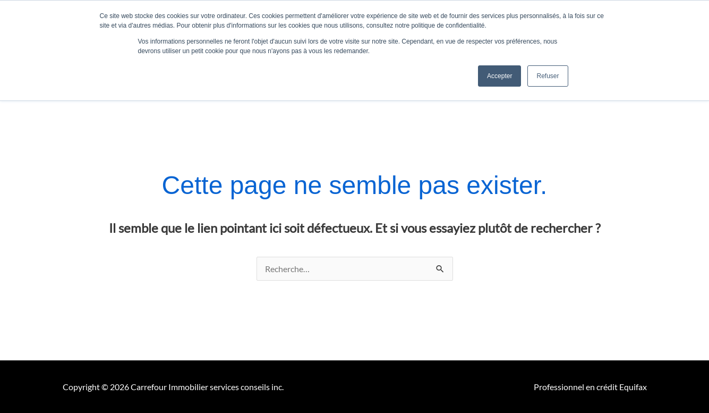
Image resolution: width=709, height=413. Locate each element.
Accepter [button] (499, 76)
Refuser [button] (547, 76)
